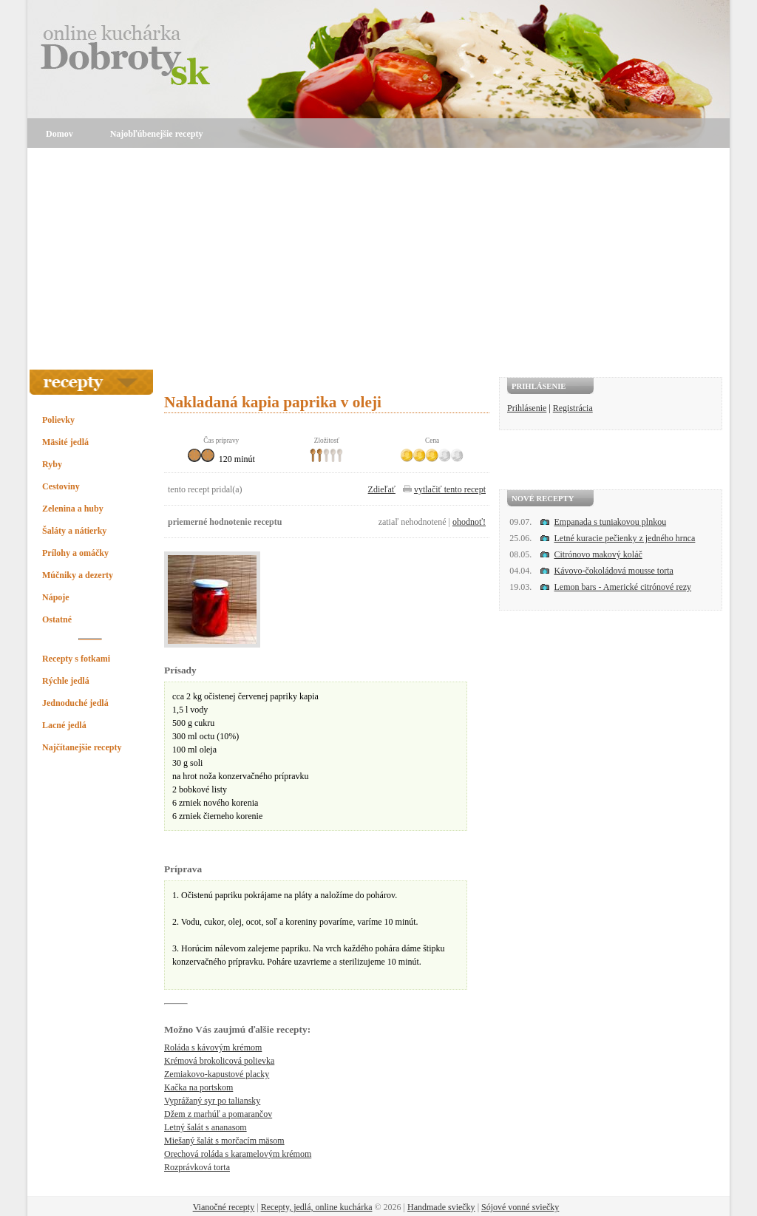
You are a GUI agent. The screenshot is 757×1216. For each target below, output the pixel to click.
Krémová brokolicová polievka (219, 1061)
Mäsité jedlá (65, 442)
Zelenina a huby (72, 508)
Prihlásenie (526, 408)
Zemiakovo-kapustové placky (216, 1074)
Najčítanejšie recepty (81, 747)
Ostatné (57, 619)
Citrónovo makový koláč (598, 554)
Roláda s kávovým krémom (213, 1047)
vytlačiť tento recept (450, 489)
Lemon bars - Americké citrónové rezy (623, 587)
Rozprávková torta (197, 1167)
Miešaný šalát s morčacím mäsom (224, 1140)
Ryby (52, 464)
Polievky (58, 420)
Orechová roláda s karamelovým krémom (237, 1154)
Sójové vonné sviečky (520, 1207)
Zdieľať (382, 489)
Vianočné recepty (224, 1207)
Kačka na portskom (198, 1087)
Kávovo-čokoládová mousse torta (613, 570)
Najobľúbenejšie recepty (156, 134)
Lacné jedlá (64, 725)
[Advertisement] (378, 258)
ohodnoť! (469, 522)
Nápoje (55, 597)
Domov (59, 134)
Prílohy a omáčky (75, 553)
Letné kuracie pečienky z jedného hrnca (625, 538)
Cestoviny (61, 486)
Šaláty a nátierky (74, 531)
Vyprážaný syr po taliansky (212, 1101)
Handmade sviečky (441, 1207)
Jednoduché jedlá (75, 703)
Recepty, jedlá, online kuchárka (317, 1207)
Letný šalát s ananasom (205, 1127)
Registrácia (573, 408)
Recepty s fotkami (76, 658)
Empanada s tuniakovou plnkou (610, 522)
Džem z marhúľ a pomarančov (218, 1114)
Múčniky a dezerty (77, 575)
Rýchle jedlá (65, 681)
